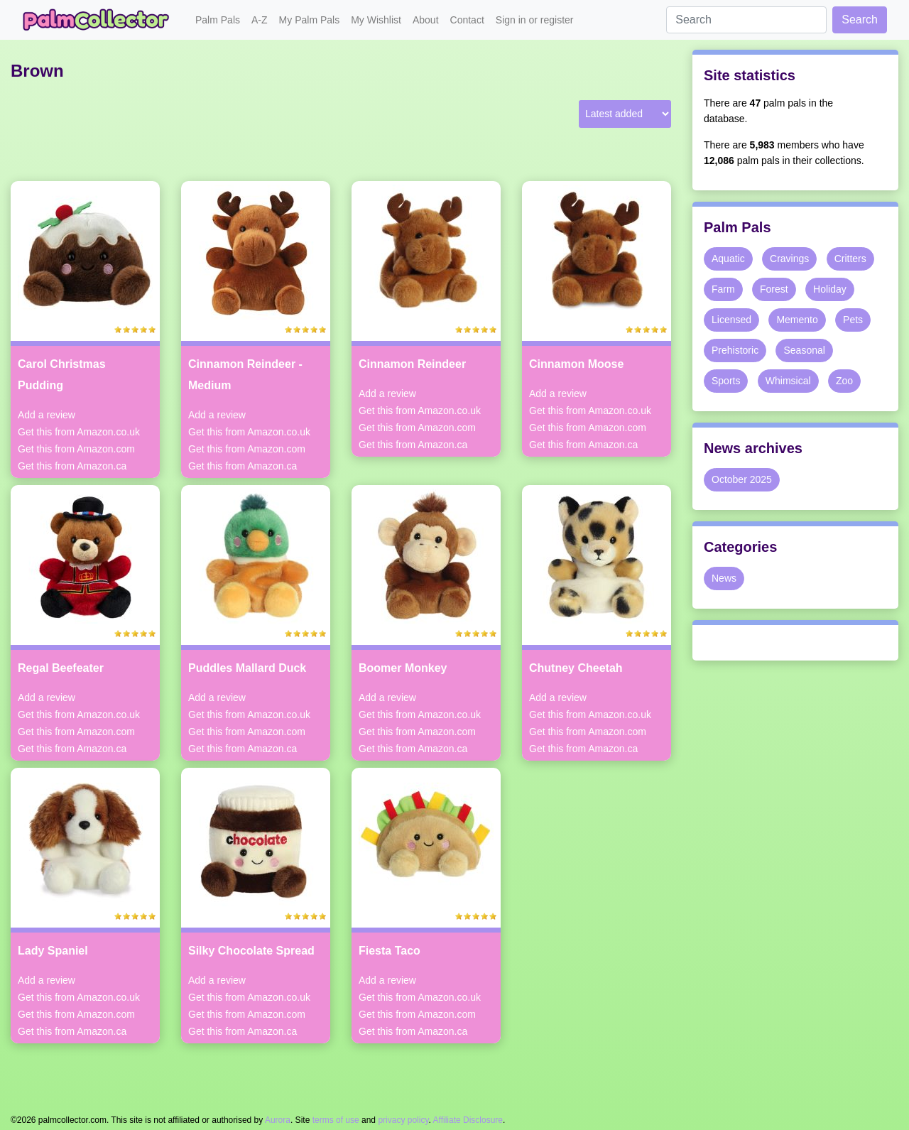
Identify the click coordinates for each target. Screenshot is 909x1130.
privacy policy (403, 1120)
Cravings (789, 258)
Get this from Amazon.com (76, 449)
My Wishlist (376, 20)
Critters (850, 258)
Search (860, 19)
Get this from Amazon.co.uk (79, 432)
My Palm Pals (309, 20)
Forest (774, 289)
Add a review (46, 414)
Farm (723, 289)
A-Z (259, 20)
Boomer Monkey (403, 668)
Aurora (277, 1120)
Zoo (844, 380)
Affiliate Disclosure (468, 1120)
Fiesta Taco (389, 951)
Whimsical (788, 380)
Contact (467, 20)
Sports (726, 380)
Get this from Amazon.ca (72, 466)
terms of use (335, 1120)
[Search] (746, 19)
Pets (853, 319)
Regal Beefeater (61, 668)
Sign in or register (535, 20)
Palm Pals (217, 20)
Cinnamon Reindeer (412, 364)
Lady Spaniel (53, 951)
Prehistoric (735, 350)
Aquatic (728, 258)
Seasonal (803, 350)
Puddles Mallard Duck (247, 668)
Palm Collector (100, 20)
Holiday (830, 289)
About (426, 20)
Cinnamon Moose (576, 364)
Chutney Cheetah (576, 668)
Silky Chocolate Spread (251, 951)
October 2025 (742, 479)
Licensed (731, 319)
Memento (796, 319)
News (724, 578)
